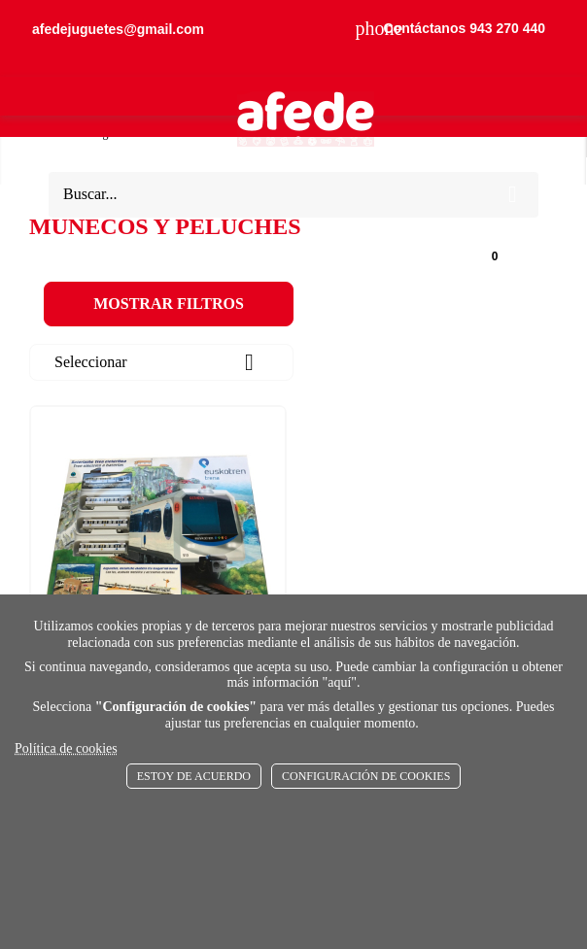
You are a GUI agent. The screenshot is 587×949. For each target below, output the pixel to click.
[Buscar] (275, 195)
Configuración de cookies (366, 776)
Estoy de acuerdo (194, 776)
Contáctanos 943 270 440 (450, 28)
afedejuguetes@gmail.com (118, 29)
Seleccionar (161, 362)
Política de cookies (66, 748)
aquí (339, 682)
